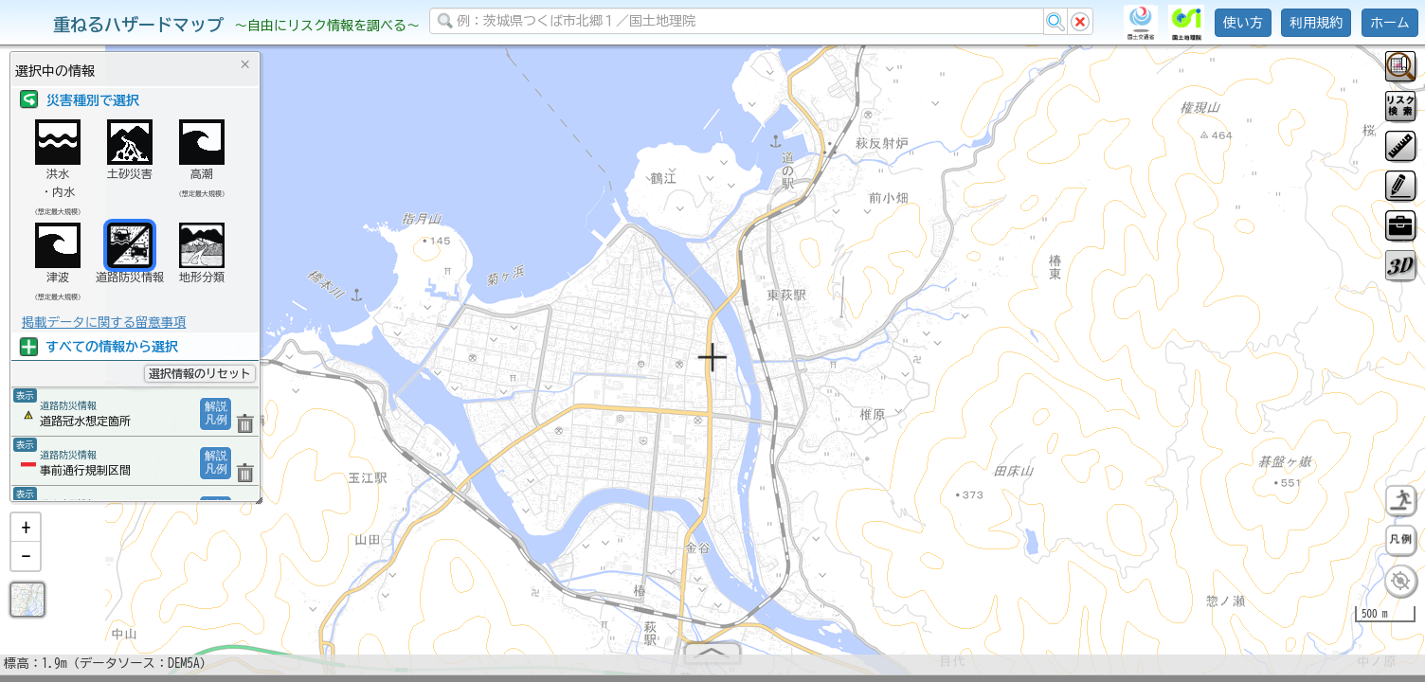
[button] (25, 535)
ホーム (1390, 22)
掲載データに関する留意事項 (104, 322)
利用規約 (1316, 22)
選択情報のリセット (200, 373)
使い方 (1243, 22)
